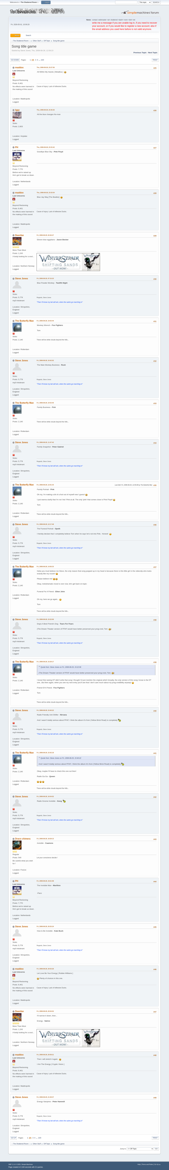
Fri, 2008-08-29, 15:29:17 (45, 661)
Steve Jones (21, 278)
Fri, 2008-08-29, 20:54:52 (45, 1011)
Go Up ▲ (157, 1164)
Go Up (13, 1138)
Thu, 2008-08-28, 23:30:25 (46, 110)
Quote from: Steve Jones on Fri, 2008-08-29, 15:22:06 (61, 667)
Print (155, 60)
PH (16, 147)
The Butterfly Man (24, 321)
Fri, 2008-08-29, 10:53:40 (45, 403)
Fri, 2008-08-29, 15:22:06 (45, 619)
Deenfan (19, 235)
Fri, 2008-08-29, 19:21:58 (45, 881)
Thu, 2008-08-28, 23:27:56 (46, 67)
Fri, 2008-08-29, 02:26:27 (45, 235)
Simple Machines (27, 1164)
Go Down (15, 60)
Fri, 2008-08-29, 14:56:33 (45, 566)
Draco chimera (22, 839)
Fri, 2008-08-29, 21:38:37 (45, 1097)
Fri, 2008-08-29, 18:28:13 (45, 838)
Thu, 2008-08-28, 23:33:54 (46, 192)
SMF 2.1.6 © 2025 (14, 1164)
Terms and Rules (147, 1164)
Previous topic (140, 53)
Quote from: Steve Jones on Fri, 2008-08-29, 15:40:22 (61, 758)
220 (42, 60)
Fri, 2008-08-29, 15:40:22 (45, 710)
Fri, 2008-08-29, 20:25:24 (45, 926)
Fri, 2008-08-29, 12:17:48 (45, 524)
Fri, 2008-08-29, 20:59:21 (45, 1054)
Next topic (152, 53)
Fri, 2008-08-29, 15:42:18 (45, 752)
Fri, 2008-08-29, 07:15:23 (45, 278)
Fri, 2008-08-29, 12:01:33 (45, 485)
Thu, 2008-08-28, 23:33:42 (46, 147)
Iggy (17, 110)
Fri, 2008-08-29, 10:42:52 (45, 360)
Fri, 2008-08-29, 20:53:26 (45, 969)
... (40, 60)
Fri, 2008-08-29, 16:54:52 (45, 796)
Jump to (123, 1149)
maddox (19, 67)
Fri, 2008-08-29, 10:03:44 (45, 321)
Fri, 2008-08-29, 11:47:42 (45, 442)
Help (138, 1164)
